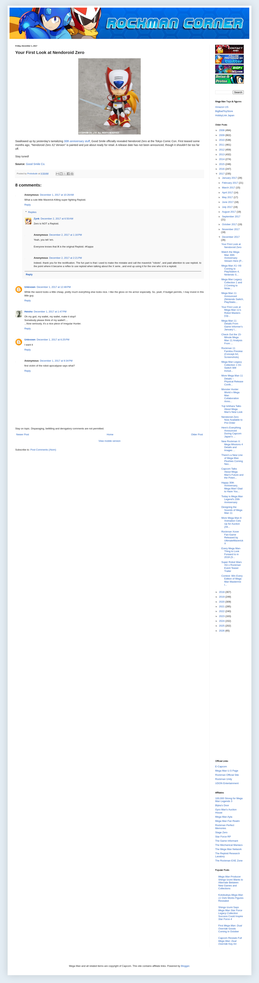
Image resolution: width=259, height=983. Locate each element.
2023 (222, 616)
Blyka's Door (222, 805)
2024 (222, 621)
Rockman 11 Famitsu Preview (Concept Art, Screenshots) (231, 353)
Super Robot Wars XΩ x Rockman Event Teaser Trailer (231, 566)
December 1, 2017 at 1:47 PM (50, 311)
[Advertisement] (230, 696)
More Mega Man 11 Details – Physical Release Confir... (232, 380)
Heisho (28, 311)
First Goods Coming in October (230, 928)
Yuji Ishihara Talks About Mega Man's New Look (231, 409)
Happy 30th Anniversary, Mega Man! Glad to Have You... (231, 487)
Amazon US (221, 107)
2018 (222, 592)
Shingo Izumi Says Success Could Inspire (230, 913)
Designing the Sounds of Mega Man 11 (231, 510)
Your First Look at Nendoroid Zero (231, 246)
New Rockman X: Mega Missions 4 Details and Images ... (232, 446)
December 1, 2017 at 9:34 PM (56, 360)
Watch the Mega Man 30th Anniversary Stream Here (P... (232, 256)
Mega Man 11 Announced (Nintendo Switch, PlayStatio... (232, 297)
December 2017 (231, 236)
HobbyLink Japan (224, 115)
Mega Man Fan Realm (227, 821)
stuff (87, 141)
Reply (27, 204)
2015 (222, 164)
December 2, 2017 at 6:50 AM (57, 218)
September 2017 (231, 216)
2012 (222, 149)
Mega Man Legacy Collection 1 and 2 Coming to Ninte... (231, 284)
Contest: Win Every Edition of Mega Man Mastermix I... (231, 580)
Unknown (30, 287)
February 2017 (230, 182)
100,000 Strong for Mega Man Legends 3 (229, 800)
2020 (222, 601)
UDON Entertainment (227, 783)
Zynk (36, 218)
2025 (222, 625)
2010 (222, 139)
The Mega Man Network (228, 849)
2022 (222, 611)
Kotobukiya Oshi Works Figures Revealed (230, 897)
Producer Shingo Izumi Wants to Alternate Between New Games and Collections (230, 882)
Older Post (197, 434)
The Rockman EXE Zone (229, 860)
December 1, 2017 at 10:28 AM (57, 194)
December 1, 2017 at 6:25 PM (53, 339)
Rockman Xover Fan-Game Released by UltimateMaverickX (232, 537)
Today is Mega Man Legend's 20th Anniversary (232, 499)
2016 (222, 168)
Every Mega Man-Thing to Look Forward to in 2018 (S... (231, 553)
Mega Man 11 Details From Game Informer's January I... (231, 325)
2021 (222, 606)
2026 (222, 630)
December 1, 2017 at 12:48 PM (54, 287)
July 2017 (227, 207)
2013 (222, 154)
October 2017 (230, 224)
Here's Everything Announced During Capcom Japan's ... (231, 432)
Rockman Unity (223, 779)
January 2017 (230, 177)
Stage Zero (221, 832)
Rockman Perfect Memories (224, 827)
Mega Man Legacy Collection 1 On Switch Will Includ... (231, 366)
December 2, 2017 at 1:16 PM (65, 234)
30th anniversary (74, 141)
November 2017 (231, 229)
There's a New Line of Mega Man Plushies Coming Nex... (232, 459)
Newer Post (22, 434)
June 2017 (228, 202)
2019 (222, 596)
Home (110, 434)
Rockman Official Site (227, 774)
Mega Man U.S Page (226, 770)
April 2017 (228, 192)
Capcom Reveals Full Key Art (230, 941)
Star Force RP (223, 836)
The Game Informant (226, 840)
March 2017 (229, 187)
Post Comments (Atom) (43, 449)
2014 (222, 159)
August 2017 (229, 211)
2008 (222, 130)
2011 (222, 144)
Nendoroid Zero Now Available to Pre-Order (231, 419)
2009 (222, 135)
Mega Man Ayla (223, 816)
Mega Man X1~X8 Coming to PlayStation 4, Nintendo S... (231, 270)
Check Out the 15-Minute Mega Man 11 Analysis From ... (231, 339)
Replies (32, 212)
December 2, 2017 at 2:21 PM (65, 257)
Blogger (185, 966)
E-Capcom (221, 766)
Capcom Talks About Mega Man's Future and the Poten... (232, 473)
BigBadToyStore (224, 111)
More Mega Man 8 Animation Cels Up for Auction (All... (231, 522)
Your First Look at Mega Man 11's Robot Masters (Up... (231, 311)
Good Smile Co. (35, 164)
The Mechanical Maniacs (229, 845)
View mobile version (109, 440)
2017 (222, 173)
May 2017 (228, 197)
